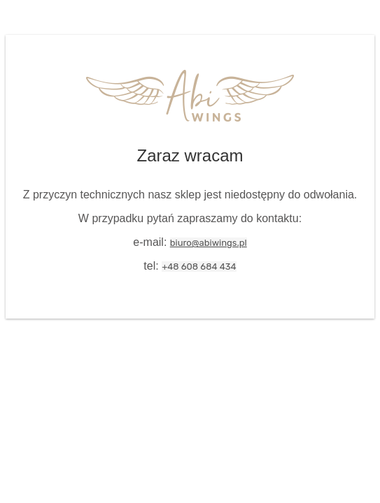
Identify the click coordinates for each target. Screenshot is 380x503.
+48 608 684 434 (199, 266)
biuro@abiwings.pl (208, 243)
